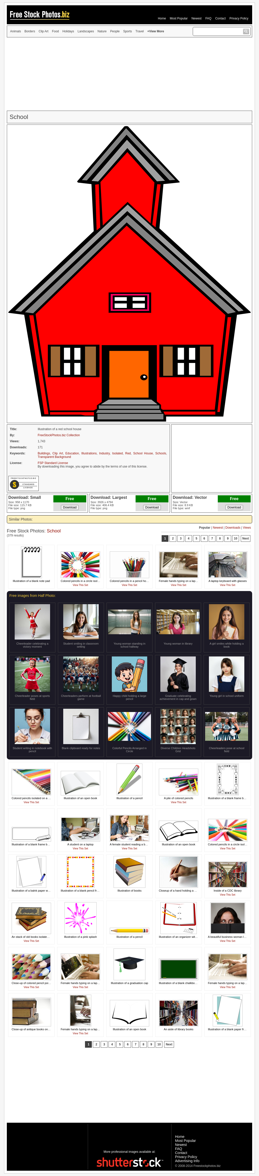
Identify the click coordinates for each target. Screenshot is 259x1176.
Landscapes (86, 31)
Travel (140, 31)
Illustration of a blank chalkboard (179, 983)
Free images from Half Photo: (32, 596)
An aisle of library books (178, 1029)
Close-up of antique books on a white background (42, 1029)
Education (72, 453)
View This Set (80, 585)
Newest (196, 18)
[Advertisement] (129, 74)
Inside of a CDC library (228, 890)
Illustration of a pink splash (80, 936)
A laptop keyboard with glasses (227, 580)
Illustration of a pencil (129, 798)
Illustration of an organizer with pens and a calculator (191, 936)
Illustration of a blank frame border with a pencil (41, 844)
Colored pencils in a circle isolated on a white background (96, 580)
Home (162, 18)
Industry (104, 453)
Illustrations (89, 453)
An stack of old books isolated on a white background (44, 936)
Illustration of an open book (80, 798)
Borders (30, 31)
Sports (127, 31)
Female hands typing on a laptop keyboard (185, 580)
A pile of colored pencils (178, 798)
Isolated (117, 453)
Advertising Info (187, 1161)
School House (143, 453)
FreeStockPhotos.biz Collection (59, 435)
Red (128, 453)
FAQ (208, 18)
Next (245, 538)
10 (235, 538)
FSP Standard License (53, 463)
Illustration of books (130, 890)
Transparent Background (54, 457)
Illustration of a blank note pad (31, 580)
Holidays (68, 31)
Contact (220, 18)
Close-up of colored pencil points (32, 983)
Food (55, 31)
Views (247, 527)
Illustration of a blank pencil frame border (86, 890)
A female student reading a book (130, 844)
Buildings (44, 453)
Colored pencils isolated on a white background (41, 798)
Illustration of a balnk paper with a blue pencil (39, 890)
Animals (15, 31)
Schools (160, 453)
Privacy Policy (238, 18)
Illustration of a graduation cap (129, 983)
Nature (102, 31)
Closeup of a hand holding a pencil (180, 890)
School (54, 530)
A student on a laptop (80, 844)
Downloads (232, 527)
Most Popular (179, 18)
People (115, 31)
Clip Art (44, 31)
